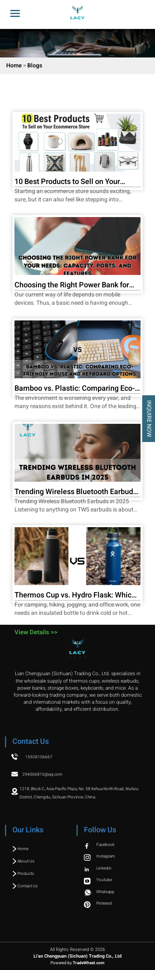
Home (14, 65)
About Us (23, 861)
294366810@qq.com (42, 774)
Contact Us (25, 886)
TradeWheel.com (89, 963)
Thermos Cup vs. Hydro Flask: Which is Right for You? (75, 595)
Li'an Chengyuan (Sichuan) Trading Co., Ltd (77, 956)
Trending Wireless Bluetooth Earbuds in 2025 (75, 492)
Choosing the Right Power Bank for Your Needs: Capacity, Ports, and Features (71, 285)
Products (23, 874)
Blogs (34, 65)
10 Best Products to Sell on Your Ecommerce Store (67, 182)
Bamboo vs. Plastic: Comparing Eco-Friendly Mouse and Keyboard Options (77, 389)
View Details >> (35, 632)
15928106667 (38, 757)
